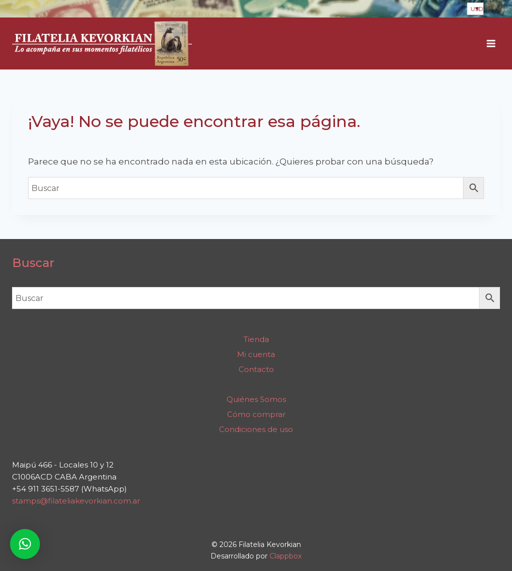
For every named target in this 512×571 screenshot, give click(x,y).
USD (477, 8)
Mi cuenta (256, 354)
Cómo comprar (256, 414)
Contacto (256, 369)
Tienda (256, 339)
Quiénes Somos (256, 399)
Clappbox (286, 556)
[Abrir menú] (491, 44)
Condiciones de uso (256, 429)
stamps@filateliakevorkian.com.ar (76, 501)
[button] (25, 544)
